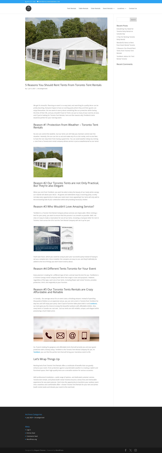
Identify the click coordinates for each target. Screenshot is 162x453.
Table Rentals (83, 8)
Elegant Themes (39, 450)
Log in (29, 430)
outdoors (93, 303)
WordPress (59, 450)
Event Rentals (108, 8)
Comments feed (32, 436)
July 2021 (30, 418)
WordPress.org (32, 439)
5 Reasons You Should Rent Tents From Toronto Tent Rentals (63, 85)
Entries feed (31, 433)
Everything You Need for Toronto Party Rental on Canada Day (125, 31)
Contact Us (133, 8)
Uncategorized (42, 89)
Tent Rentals (71, 8)
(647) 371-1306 (31, 1)
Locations (120, 8)
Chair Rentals (95, 8)
